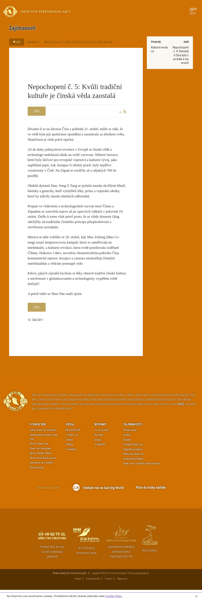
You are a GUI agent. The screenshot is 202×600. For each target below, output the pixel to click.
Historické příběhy (133, 469)
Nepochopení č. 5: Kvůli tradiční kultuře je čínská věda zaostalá (78, 42)
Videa (70, 434)
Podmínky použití (93, 589)
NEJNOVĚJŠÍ (73, 440)
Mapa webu (122, 589)
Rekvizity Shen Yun (133, 464)
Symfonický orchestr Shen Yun (43, 447)
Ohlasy (69, 454)
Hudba (127, 445)
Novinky (100, 434)
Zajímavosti (33, 42)
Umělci (69, 449)
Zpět (15, 41)
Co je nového (101, 440)
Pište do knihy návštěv (151, 497)
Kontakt (78, 589)
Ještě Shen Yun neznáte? (43, 440)
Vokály (126, 449)
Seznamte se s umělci (41, 472)
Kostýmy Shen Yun (133, 454)
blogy (97, 449)
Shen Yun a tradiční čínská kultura (141, 473)
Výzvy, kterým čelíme (41, 463)
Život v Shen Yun (39, 453)
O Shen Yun (38, 434)
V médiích (71, 459)
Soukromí (108, 589)
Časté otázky (37, 477)
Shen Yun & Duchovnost (43, 468)
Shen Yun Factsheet (40, 458)
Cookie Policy (113, 596)
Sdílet (37, 111)
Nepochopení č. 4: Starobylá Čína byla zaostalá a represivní (181, 55)
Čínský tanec (130, 440)
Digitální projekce (132, 459)
